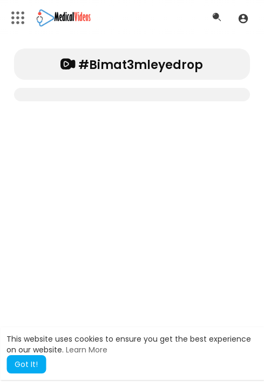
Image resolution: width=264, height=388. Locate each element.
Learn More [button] (86, 349)
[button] (243, 18)
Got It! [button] (26, 364)
